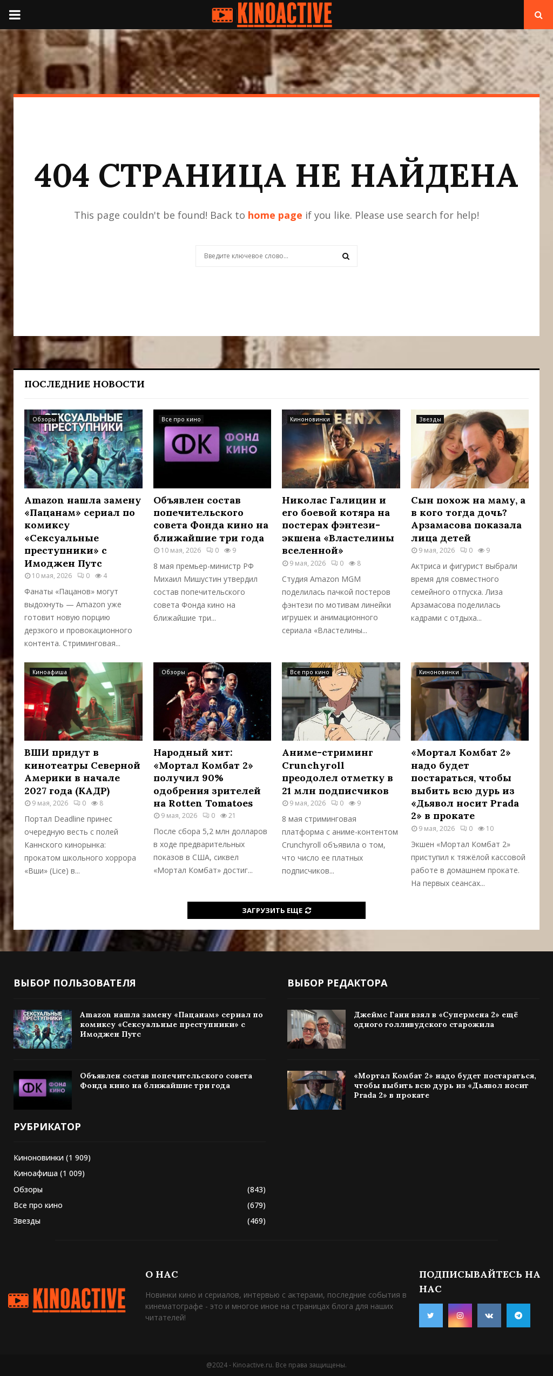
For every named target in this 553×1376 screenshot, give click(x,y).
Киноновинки (310, 419)
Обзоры (44, 419)
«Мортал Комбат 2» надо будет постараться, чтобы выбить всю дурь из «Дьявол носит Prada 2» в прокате (465, 784)
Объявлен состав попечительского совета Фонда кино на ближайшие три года (210, 519)
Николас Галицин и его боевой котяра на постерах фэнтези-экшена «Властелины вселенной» (338, 525)
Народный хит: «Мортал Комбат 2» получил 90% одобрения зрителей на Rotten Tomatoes (207, 777)
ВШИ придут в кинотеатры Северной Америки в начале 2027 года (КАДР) (82, 771)
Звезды (430, 419)
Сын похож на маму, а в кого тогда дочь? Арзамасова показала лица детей (468, 519)
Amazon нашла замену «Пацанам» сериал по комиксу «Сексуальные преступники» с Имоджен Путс (82, 531)
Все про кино (181, 419)
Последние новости (84, 384)
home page (275, 215)
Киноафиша (49, 672)
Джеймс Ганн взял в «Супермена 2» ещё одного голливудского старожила (436, 1019)
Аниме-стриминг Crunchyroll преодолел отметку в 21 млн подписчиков (337, 771)
